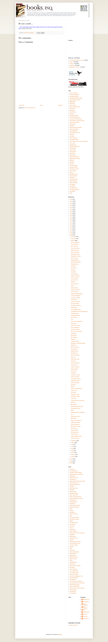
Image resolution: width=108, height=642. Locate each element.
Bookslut (71, 113)
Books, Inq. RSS (73, 625)
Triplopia (71, 546)
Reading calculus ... (75, 264)
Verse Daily (72, 550)
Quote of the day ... (75, 250)
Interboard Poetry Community (76, 474)
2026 (71, 199)
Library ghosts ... (74, 349)
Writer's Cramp (73, 558)
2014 (71, 223)
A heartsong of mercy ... (76, 378)
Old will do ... (74, 384)
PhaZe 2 (71, 527)
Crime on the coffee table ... (77, 321)
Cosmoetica (72, 503)
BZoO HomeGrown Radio (75, 496)
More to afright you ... (75, 242)
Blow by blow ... (74, 404)
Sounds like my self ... (76, 254)
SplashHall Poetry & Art (75, 484)
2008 (71, 234)
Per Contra (72, 526)
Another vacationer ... (75, 367)
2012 (71, 227)
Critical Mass (72, 124)
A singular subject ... (75, 341)
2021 (71, 209)
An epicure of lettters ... (76, 297)
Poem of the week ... (75, 376)
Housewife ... (74, 266)
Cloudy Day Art (73, 500)
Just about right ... (75, 274)
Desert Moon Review (74, 507)
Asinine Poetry (73, 491)
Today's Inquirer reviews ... (77, 436)
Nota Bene (72, 162)
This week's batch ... (75, 303)
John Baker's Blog (74, 139)
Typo (71, 548)
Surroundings (73, 591)
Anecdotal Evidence (74, 96)
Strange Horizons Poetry (75, 541)
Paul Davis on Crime (74, 169)
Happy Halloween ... (75, 260)
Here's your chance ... (76, 248)
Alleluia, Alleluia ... (75, 430)
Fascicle (71, 510)
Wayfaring (72, 65)
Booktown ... (73, 281)
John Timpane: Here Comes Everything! (79, 141)
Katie (84, 609)
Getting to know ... (75, 351)
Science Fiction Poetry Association (77, 481)
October (73, 240)
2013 (71, 225)
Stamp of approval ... (75, 438)
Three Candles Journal (75, 543)
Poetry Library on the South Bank (77, 533)
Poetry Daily (72, 529)
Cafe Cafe (72, 469)
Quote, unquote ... (75, 287)
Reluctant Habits (73, 175)
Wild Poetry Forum (74, 488)
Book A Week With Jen (75, 106)
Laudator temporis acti (75, 146)
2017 (71, 217)
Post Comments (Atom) (30, 107)
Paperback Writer (73, 167)
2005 (71, 463)
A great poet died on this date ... (78, 400)
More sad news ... (75, 246)
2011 (71, 229)
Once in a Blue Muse (74, 586)
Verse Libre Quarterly (74, 552)
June (72, 446)
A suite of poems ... (75, 283)
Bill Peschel (72, 103)
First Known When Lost (75, 132)
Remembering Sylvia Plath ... (77, 406)
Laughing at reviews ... (76, 422)
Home (41, 105)
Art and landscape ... (75, 327)
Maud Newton (73, 155)
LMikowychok (86, 612)
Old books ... (74, 361)
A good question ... (75, 369)
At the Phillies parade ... (76, 262)
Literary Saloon (73, 151)
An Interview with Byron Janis (76, 60)
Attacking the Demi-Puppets (76, 98)
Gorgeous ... (73, 339)
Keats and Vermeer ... (76, 276)
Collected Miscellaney (74, 117)
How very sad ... (74, 317)
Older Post (60, 105)
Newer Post (21, 105)
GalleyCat (72, 134)
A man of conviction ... (76, 301)
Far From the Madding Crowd (76, 576)
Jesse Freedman (85, 604)
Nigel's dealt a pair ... (75, 359)
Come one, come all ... (76, 325)
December (73, 236)
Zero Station (72, 191)
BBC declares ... (74, 337)
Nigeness (72, 160)
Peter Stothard (73, 170)
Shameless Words (74, 179)
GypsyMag (72, 512)
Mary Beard (72, 153)
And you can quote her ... (76, 420)
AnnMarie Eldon (73, 562)
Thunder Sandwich (74, 545)
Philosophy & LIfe (73, 174)
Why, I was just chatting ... (77, 331)
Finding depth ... (74, 307)
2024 (71, 203)
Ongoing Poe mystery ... (76, 256)
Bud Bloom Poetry (74, 493)
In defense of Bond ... (75, 380)
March (72, 452)
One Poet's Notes (74, 165)
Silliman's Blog (73, 589)
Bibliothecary (72, 101)
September (73, 440)
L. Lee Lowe (72, 143)
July (72, 444)
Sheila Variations (73, 181)
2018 (71, 215)
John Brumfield (85, 607)
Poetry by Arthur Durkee (75, 565)
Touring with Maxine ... (76, 315)
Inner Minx (72, 136)
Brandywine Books (74, 115)
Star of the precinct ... (75, 355)
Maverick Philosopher (74, 156)
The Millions (72, 186)
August (73, 442)
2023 (71, 205)
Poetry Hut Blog (73, 531)
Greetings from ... (75, 353)
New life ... (73, 386)
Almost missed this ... (75, 382)
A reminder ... (74, 272)
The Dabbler (72, 184)
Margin (71, 520)
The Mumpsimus (73, 187)
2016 (71, 219)
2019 (71, 213)
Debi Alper (72, 125)
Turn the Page (73, 593)
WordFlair (72, 489)
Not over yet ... (74, 370)
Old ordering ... (74, 335)
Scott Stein (72, 177)
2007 (71, 459)
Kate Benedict (73, 579)
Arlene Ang (72, 564)
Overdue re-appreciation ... (77, 388)
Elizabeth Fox (86, 599)
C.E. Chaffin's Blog (74, 570)
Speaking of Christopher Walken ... (78, 343)
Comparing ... (74, 333)
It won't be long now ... (76, 289)
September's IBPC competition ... (78, 412)
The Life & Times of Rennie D (76, 581)
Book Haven (72, 108)
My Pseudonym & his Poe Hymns (77, 583)
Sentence (72, 539)
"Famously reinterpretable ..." (77, 293)
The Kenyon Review (74, 517)
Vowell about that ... (75, 313)
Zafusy (71, 560)
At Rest (71, 63)
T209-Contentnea (73, 182)
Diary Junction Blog (74, 129)
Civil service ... (74, 268)
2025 (71, 201)
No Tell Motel (72, 524)
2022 (71, 207)
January (73, 456)
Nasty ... (73, 285)
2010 (71, 231)
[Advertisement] (41, 92)
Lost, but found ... (75, 279)
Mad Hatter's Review (74, 519)
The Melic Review (74, 522)
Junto (71, 515)
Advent (71, 62)
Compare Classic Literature (76, 119)
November (73, 238)
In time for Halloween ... (76, 295)
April (72, 450)
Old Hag (71, 163)
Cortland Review (73, 502)
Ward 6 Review (73, 553)
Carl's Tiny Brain (73, 569)
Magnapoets (72, 476)
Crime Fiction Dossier (74, 122)
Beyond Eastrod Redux (75, 100)
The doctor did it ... (75, 244)
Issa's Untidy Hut (73, 137)
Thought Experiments (74, 189)
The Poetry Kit (73, 479)
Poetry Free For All (74, 477)
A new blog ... (74, 398)
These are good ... (75, 291)
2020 (71, 211)
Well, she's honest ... (75, 347)
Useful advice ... (74, 299)
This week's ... (74, 392)
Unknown (85, 614)
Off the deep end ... (75, 432)
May (72, 448)
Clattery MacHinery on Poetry (76, 498)
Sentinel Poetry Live (74, 482)
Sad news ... (73, 270)
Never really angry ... (75, 424)
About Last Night (73, 93)
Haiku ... (73, 410)
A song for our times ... (76, 374)
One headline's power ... (76, 309)
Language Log (73, 144)
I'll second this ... (74, 365)
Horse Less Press (74, 514)
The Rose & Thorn (74, 538)
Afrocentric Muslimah (74, 94)
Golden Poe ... (74, 345)
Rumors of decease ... (76, 363)
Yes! (72, 414)
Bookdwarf (72, 110)
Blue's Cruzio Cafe (74, 495)
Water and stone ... (75, 278)
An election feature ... (75, 329)
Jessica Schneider (74, 577)
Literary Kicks (73, 150)
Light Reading (73, 148)
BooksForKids (73, 112)
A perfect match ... (75, 434)
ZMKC (71, 193)
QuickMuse (72, 534)
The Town (72, 486)
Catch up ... (73, 357)
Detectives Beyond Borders (76, 127)
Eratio (71, 508)
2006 (71, 461)
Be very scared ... (75, 258)
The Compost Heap (74, 572)
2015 (71, 221)
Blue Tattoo (72, 567)
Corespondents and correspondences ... (80, 311)
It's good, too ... (74, 390)
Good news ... (74, 323)
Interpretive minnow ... (76, 396)
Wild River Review (74, 557)
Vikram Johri (86, 618)
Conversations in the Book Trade (77, 120)
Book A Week (73, 105)
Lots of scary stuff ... (75, 252)
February (73, 454)
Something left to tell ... (76, 408)
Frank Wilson (86, 601)
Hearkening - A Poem (74, 67)
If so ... (72, 319)
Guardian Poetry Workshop (76, 472)
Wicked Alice (72, 555)
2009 (71, 233)
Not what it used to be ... (76, 305)
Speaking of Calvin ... (75, 394)
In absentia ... (74, 372)
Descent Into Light (74, 574)
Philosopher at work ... (76, 416)
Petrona (71, 172)
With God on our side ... (76, 426)
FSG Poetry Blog (73, 470)
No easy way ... (74, 428)
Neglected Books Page (75, 158)
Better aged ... (74, 418)
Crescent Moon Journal (75, 505)
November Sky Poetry (74, 584)
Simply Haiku (73, 536)
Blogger (60, 634)
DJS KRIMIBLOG (73, 131)
